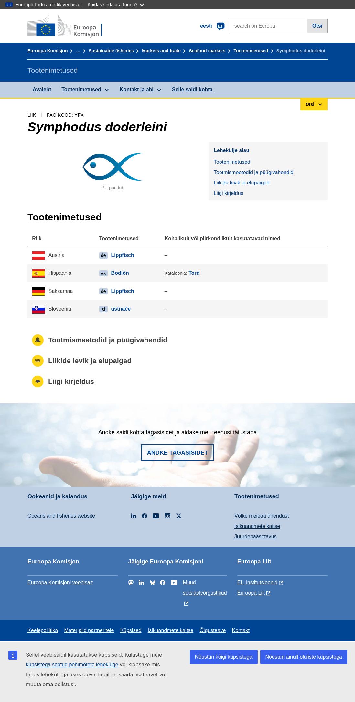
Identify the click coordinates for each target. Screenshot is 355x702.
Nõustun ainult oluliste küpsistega (303, 657)
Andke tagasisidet (177, 453)
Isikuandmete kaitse (257, 526)
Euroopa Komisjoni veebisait (60, 582)
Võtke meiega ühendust (261, 515)
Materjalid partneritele (89, 630)
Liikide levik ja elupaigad (242, 182)
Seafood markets (207, 50)
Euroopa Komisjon (47, 50)
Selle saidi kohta (192, 89)
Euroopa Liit (251, 593)
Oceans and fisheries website (61, 515)
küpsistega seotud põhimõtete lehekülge (72, 664)
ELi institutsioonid (257, 582)
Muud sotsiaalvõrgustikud (205, 588)
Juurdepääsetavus (255, 536)
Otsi (317, 25)
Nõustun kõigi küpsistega (224, 657)
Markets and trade (161, 50)
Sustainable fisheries (111, 50)
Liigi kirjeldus (228, 193)
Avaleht (42, 89)
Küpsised (131, 630)
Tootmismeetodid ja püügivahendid (253, 172)
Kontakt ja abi (137, 89)
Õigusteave (212, 630)
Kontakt (241, 630)
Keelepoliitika (42, 630)
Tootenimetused (251, 50)
